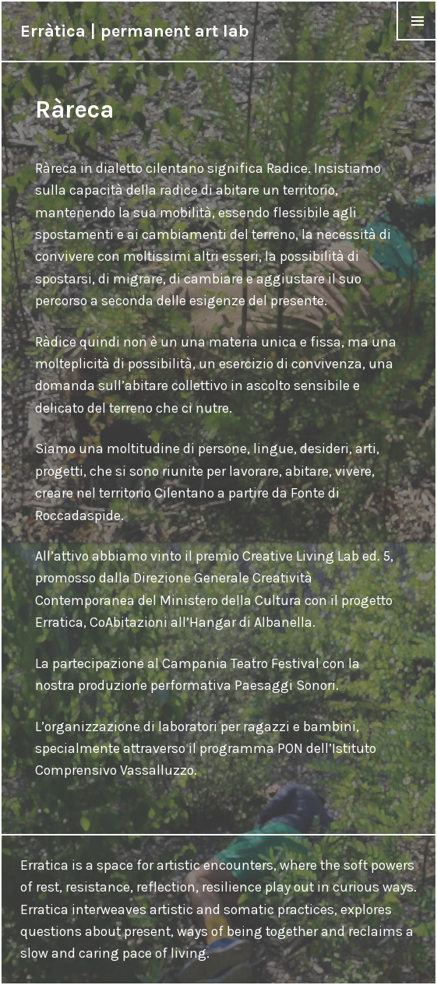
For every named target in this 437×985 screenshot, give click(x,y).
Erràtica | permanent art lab (134, 31)
